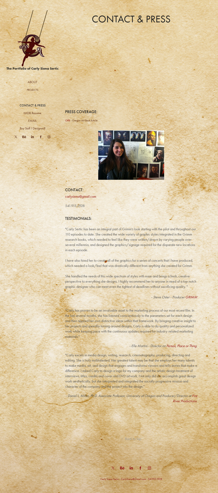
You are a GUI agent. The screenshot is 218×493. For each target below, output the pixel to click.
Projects (32, 90)
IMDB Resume (32, 113)
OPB (67, 120)
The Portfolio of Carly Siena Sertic (32, 68)
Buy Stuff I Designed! (32, 128)
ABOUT (32, 82)
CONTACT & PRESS (33, 105)
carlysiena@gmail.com (80, 196)
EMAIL (32, 121)
